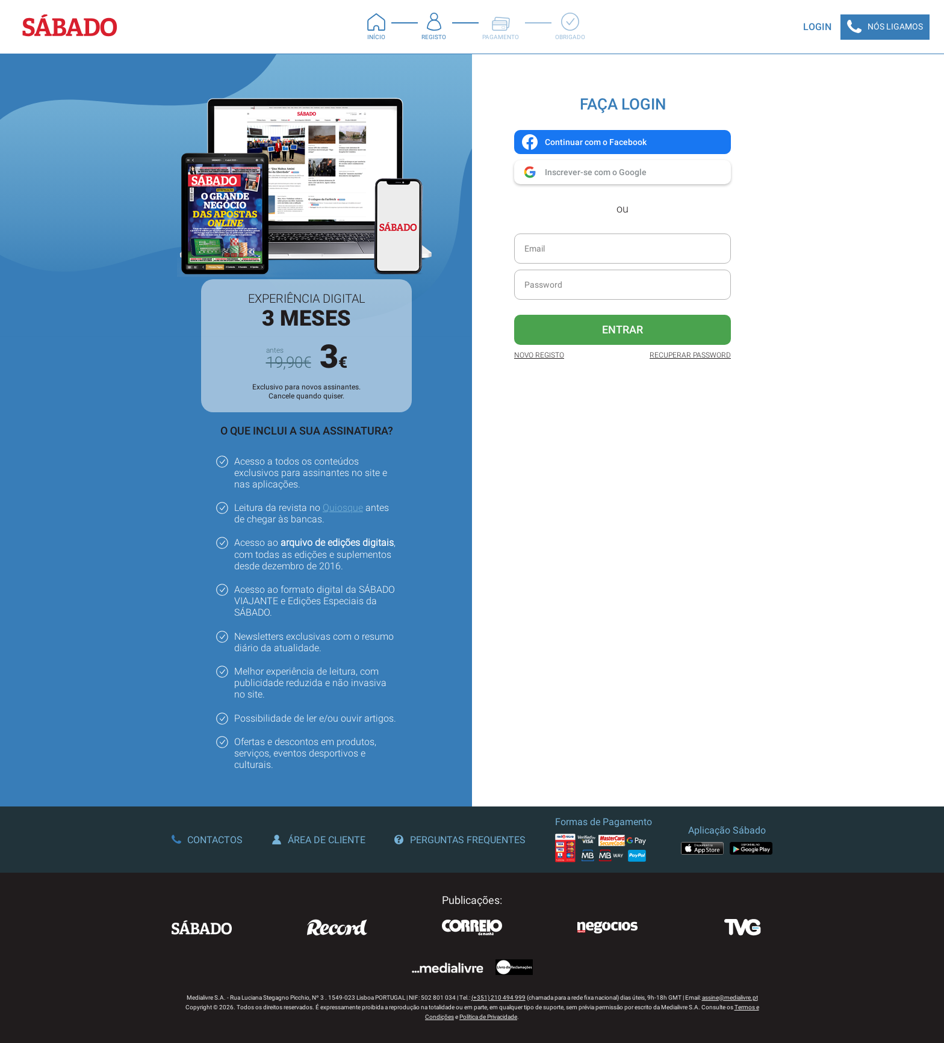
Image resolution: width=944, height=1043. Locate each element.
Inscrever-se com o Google (584, 172)
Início (376, 26)
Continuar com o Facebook (584, 142)
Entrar (622, 329)
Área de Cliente (318, 840)
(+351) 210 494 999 (498, 997)
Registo (433, 26)
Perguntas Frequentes (460, 840)
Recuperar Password (690, 355)
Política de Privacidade (488, 1017)
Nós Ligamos (885, 27)
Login (817, 26)
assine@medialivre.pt (730, 997)
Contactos (207, 840)
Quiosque (343, 507)
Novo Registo (539, 355)
